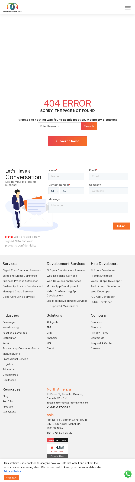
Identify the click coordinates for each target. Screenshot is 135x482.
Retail (6, 343)
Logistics (8, 364)
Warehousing (11, 327)
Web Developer (100, 291)
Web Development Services (64, 280)
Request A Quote (101, 343)
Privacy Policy (12, 471)
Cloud (50, 348)
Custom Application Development (23, 286)
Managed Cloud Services (18, 291)
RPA (49, 343)
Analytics (52, 337)
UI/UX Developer (101, 301)
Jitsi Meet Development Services (67, 300)
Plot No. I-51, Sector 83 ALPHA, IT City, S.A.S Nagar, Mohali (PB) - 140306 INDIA (67, 424)
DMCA (51, 440)
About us (96, 327)
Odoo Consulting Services (19, 296)
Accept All (11, 477)
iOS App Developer (103, 296)
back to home (67, 141)
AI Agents (52, 322)
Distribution (9, 337)
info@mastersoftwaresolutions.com (67, 402)
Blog (5, 396)
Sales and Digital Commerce (20, 275)
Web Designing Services (62, 275)
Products (8, 406)
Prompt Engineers (101, 275)
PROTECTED (62, 440)
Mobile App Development (62, 286)
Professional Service (15, 358)
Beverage (9, 322)
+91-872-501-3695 (59, 432)
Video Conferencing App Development (62, 293)
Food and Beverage (15, 332)
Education (9, 369)
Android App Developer (105, 286)
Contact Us (97, 337)
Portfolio (8, 401)
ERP (49, 327)
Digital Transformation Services (22, 270)
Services (96, 322)
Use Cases (9, 411)
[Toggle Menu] (128, 7)
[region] (67, 470)
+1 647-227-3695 (58, 407)
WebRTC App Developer (106, 280)
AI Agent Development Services (66, 270)
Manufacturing (11, 353)
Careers (96, 348)
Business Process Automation (20, 280)
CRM (49, 332)
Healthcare (9, 379)
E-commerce (10, 374)
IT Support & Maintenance (63, 306)
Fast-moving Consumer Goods (21, 348)
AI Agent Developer (103, 270)
